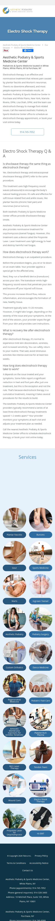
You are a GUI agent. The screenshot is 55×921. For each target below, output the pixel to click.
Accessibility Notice (38, 863)
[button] (27, 132)
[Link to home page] (23, 10)
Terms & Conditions (16, 863)
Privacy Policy (41, 855)
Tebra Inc (27, 855)
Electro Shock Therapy (23, 47)
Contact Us (27, 870)
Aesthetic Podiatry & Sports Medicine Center (21, 45)
